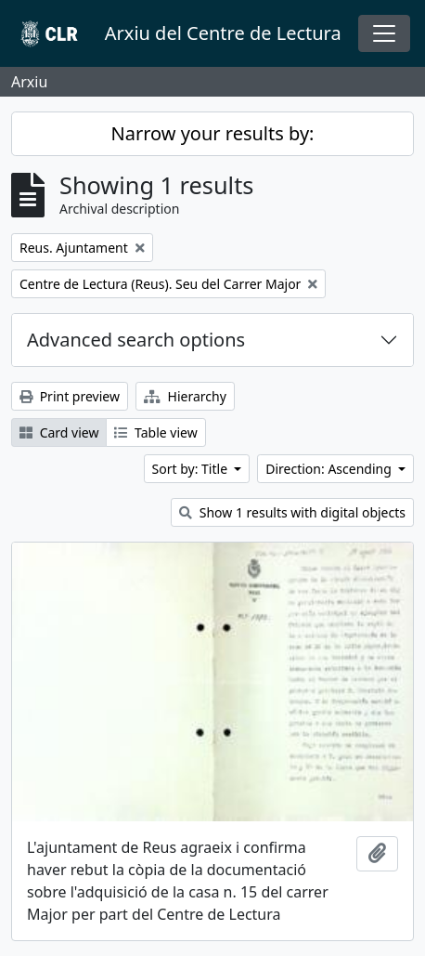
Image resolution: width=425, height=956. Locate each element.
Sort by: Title (191, 469)
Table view (155, 432)
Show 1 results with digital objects (292, 512)
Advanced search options (136, 339)
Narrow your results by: (213, 133)
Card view (58, 432)
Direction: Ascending (329, 469)
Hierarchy (185, 396)
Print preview (69, 396)
